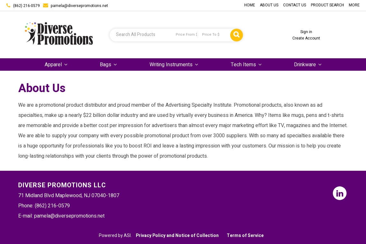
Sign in (306, 32)
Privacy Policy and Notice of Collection (177, 235)
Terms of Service (245, 235)
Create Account (306, 38)
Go (236, 35)
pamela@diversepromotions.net (79, 6)
